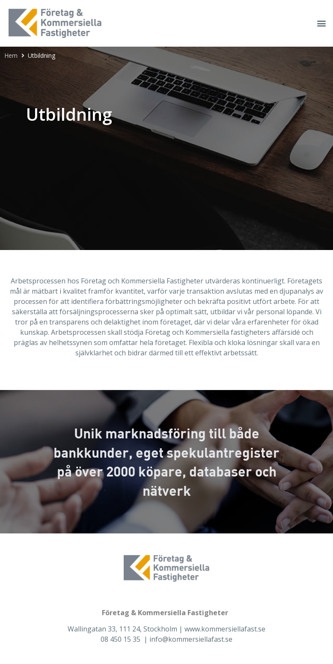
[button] (322, 23)
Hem (11, 55)
